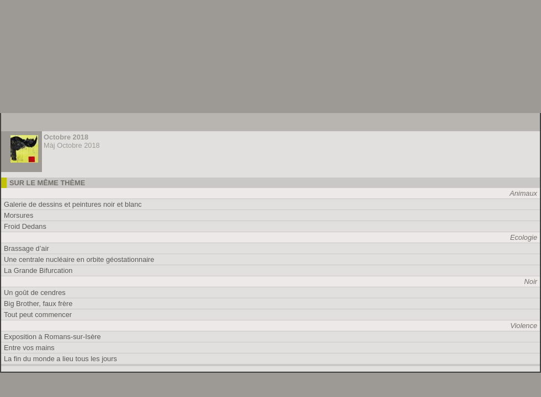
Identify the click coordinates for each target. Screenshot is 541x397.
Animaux (523, 193)
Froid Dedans (25, 226)
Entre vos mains (29, 348)
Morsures (18, 215)
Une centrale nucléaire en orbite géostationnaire (79, 259)
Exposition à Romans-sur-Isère (52, 336)
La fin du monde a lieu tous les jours (60, 359)
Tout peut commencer (38, 314)
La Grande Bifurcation (38, 270)
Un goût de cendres (35, 292)
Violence (523, 325)
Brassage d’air (26, 248)
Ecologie (523, 237)
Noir (530, 281)
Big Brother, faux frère (38, 303)
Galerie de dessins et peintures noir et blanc (73, 204)
